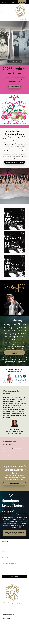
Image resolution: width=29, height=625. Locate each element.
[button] (3, 12)
